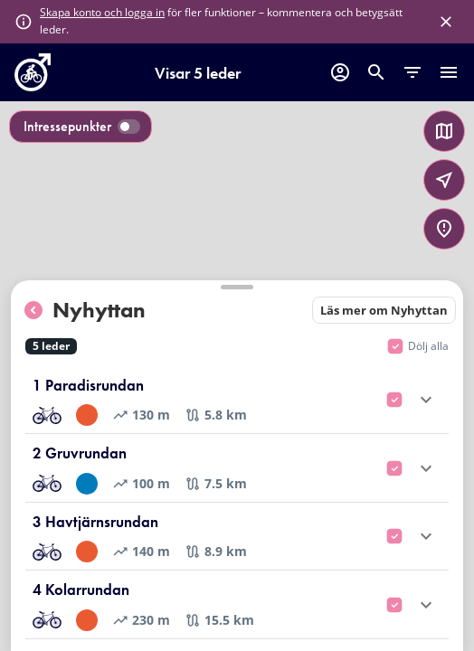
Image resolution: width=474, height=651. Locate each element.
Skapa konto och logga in (102, 12)
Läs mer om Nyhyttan (384, 310)
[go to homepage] (32, 86)
